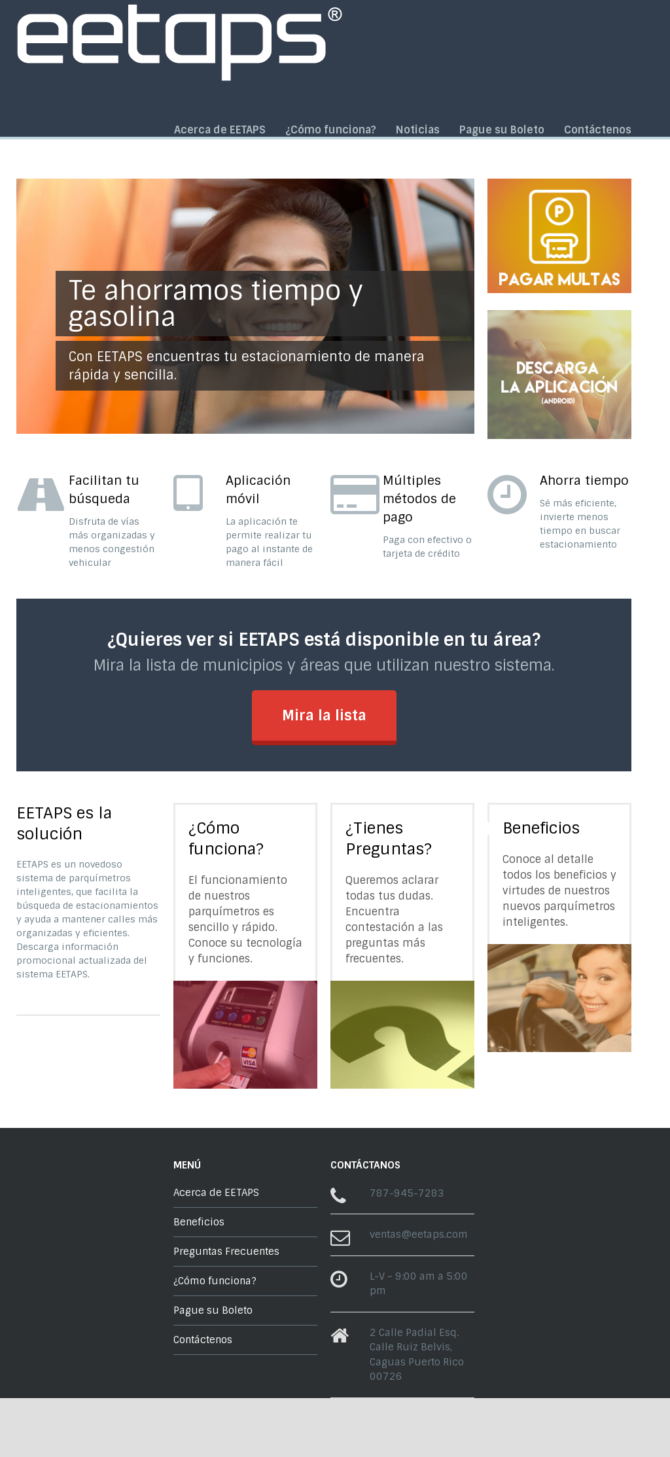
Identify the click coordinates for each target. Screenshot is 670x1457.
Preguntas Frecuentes (226, 1251)
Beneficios (541, 828)
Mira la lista (324, 715)
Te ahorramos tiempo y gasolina (216, 303)
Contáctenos (597, 130)
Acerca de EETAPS (220, 130)
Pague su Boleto (501, 130)
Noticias (418, 130)
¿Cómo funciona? (330, 130)
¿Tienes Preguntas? (388, 838)
